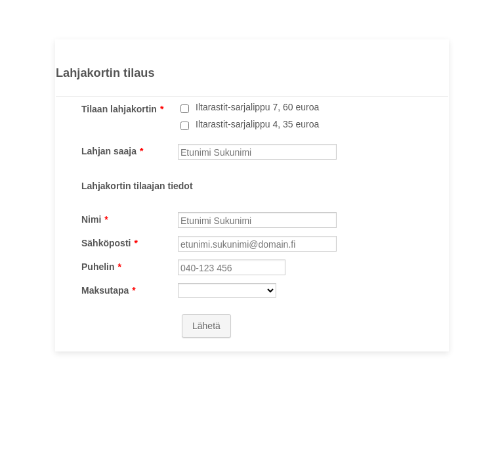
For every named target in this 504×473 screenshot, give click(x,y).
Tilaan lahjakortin (122, 109)
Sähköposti (109, 243)
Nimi (94, 219)
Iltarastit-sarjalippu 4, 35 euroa (257, 124)
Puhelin (101, 266)
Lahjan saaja (112, 151)
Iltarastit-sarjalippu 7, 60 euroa (257, 107)
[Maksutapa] (227, 290)
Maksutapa (108, 290)
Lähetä (206, 326)
